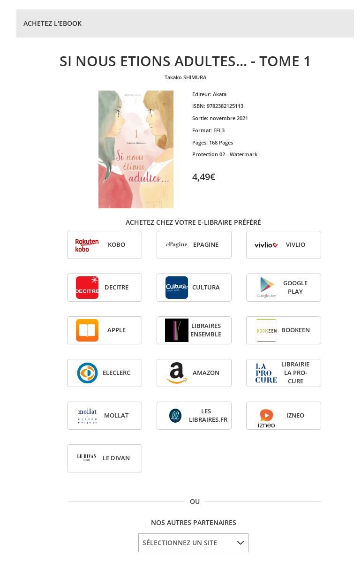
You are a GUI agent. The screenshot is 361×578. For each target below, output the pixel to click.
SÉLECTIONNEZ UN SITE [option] (180, 542)
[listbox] (193, 542)
